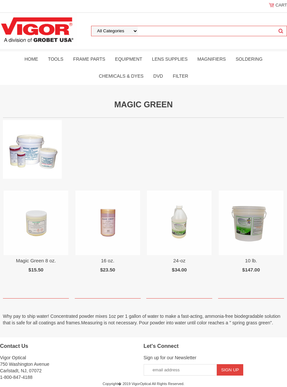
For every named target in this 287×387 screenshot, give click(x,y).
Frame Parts (89, 59)
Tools (55, 59)
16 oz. (107, 260)
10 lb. (251, 260)
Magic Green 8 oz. (36, 260)
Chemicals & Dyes (121, 76)
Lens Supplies (170, 59)
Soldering (249, 59)
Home (31, 59)
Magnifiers (212, 59)
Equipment (128, 59)
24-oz (179, 260)
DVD (158, 76)
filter (180, 76)
